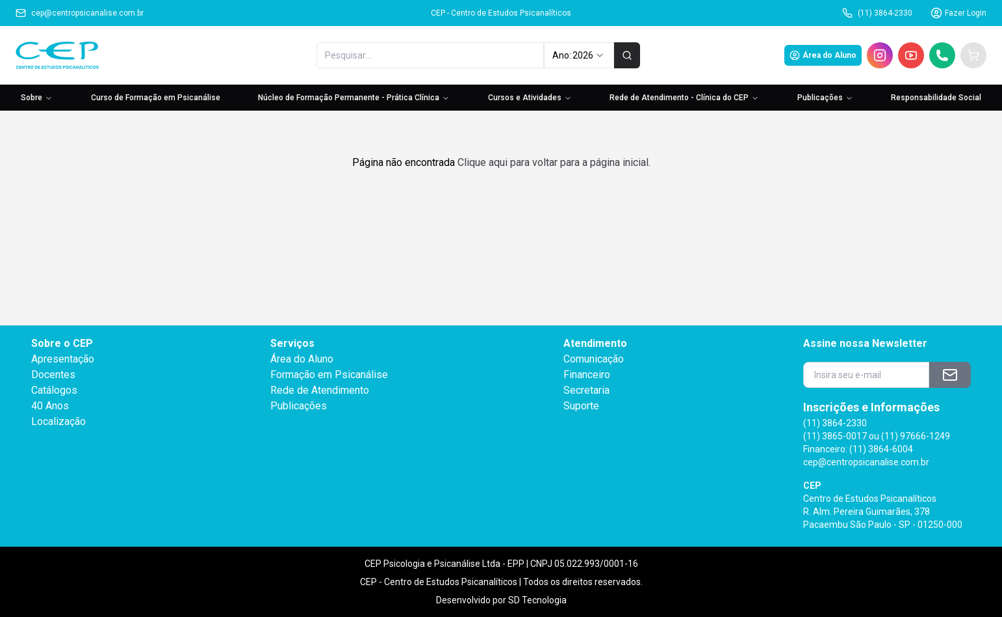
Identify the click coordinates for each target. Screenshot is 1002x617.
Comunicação (593, 359)
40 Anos (50, 406)
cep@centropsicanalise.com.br (80, 13)
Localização (58, 421)
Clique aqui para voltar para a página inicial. (553, 162)
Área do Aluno (823, 55)
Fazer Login (958, 13)
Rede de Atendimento (319, 390)
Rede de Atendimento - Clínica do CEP (684, 97)
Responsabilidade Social (936, 97)
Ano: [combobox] (578, 55)
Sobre (37, 97)
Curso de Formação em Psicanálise (155, 97)
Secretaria (586, 390)
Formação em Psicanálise (329, 374)
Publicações (825, 97)
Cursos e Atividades (530, 97)
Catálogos (54, 390)
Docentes (53, 374)
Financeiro (586, 374)
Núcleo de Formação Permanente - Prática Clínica (354, 97)
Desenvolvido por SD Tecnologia (501, 600)
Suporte (581, 406)
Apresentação (62, 359)
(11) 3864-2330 (877, 13)
